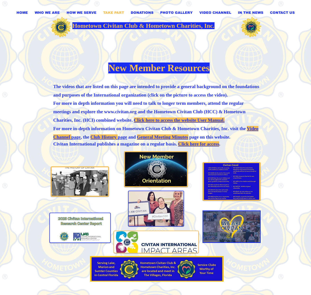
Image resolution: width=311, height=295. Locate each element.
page (108, 137)
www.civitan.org (120, 111)
